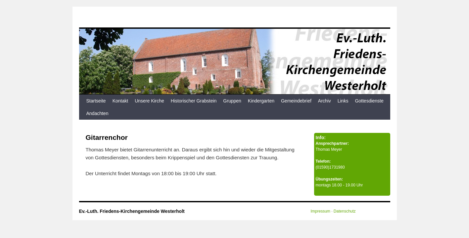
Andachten (97, 113)
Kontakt (120, 100)
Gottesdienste (369, 100)
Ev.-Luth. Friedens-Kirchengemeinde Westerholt (132, 211)
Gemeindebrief (296, 100)
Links (343, 100)
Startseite (96, 100)
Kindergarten (261, 100)
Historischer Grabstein (194, 100)
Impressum (320, 211)
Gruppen (232, 100)
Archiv (324, 100)
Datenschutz (345, 211)
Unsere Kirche (149, 100)
